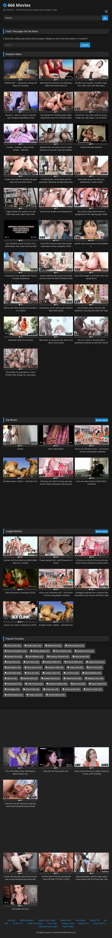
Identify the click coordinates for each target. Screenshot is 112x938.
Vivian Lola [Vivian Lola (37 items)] (35, 695)
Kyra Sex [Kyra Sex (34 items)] (33, 673)
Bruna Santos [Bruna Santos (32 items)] (63, 651)
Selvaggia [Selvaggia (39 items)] (13, 689)
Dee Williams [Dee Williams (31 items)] (35, 656)
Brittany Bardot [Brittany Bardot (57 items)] (41, 651)
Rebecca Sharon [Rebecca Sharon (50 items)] (58, 684)
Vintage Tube (68, 923)
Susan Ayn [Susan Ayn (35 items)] (52, 689)
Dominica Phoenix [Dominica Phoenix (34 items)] (59, 656)
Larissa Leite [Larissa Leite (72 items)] (52, 673)
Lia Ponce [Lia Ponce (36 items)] (72, 673)
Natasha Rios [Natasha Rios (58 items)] (73, 678)
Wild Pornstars (26, 920)
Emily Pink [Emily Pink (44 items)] (13, 662)
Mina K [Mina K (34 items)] (12, 678)
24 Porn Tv (18, 923)
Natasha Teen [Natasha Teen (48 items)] (95, 678)
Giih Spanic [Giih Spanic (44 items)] (13, 667)
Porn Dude (80, 920)
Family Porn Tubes (46, 920)
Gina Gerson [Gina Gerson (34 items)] (34, 667)
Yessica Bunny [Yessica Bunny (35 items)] (57, 695)
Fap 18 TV (94, 920)
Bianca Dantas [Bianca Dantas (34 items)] (76, 645)
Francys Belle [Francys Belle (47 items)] (74, 662)
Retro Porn (84, 923)
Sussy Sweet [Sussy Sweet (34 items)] (72, 689)
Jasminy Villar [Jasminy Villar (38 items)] (55, 667)
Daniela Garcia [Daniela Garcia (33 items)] (85, 651)
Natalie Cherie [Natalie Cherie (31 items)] (52, 678)
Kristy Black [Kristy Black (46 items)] (14, 673)
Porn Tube (52, 923)
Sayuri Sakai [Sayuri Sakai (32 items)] (99, 684)
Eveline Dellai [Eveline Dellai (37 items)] (52, 662)
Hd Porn (11, 920)
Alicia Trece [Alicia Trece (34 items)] (13, 645)
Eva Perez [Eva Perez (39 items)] (32, 662)
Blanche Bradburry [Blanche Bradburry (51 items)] (16, 651)
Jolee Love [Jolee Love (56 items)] (76, 667)
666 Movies (16, 5)
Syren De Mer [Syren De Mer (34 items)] (94, 689)
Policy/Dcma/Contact (48, 926)
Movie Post (65, 920)
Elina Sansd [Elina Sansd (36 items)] (82, 656)
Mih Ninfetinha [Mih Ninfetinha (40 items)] (93, 673)
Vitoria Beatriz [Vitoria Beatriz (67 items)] (14, 695)
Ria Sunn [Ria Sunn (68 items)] (79, 684)
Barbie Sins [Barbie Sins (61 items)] (54, 645)
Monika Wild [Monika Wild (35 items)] (30, 678)
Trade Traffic (68, 926)
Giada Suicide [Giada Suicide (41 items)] (96, 662)
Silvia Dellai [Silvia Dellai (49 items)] (32, 689)
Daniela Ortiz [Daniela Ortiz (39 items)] (14, 656)
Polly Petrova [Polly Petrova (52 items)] (35, 684)
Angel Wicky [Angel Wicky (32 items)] (34, 645)
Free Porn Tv (99, 923)
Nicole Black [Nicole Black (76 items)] (14, 684)
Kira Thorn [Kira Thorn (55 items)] (95, 667)
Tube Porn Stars (35, 923)
